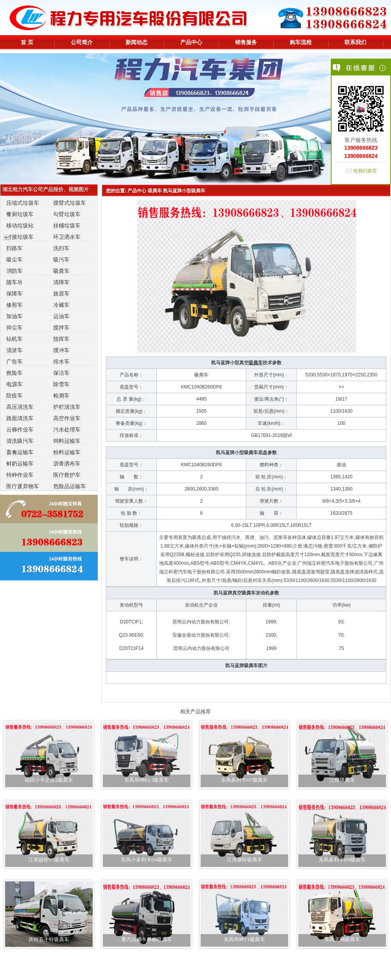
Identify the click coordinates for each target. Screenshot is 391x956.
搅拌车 (61, 327)
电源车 (14, 384)
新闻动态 (136, 42)
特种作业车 (20, 475)
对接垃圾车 (20, 237)
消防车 (14, 271)
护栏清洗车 (67, 407)
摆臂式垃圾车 (69, 203)
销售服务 (246, 42)
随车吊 (14, 282)
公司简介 (82, 42)
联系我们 (355, 42)
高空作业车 (67, 418)
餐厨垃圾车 (20, 214)
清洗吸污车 (20, 441)
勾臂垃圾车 (67, 214)
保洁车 (61, 373)
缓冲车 (61, 350)
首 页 (27, 42)
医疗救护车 (67, 475)
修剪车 (14, 305)
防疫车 (14, 395)
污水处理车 (67, 429)
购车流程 (301, 42)
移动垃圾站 (20, 225)
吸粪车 (61, 271)
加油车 (14, 316)
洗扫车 (61, 248)
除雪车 (61, 384)
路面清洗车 (20, 418)
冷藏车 (61, 305)
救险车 (14, 373)
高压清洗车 (20, 407)
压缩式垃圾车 (22, 203)
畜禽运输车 (20, 452)
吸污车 (61, 259)
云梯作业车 (20, 429)
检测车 (61, 395)
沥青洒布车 (67, 463)
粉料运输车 (67, 452)
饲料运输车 (67, 441)
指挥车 (61, 339)
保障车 (14, 293)
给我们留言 (365, 171)
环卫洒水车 (67, 237)
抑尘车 (14, 327)
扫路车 (14, 248)
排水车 (61, 361)
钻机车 (14, 339)
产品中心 (191, 42)
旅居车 (61, 293)
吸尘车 (14, 259)
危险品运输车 (69, 486)
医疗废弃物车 (22, 486)
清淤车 (14, 350)
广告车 (14, 361)
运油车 (61, 316)
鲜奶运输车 (20, 463)
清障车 (61, 282)
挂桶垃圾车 (67, 225)
